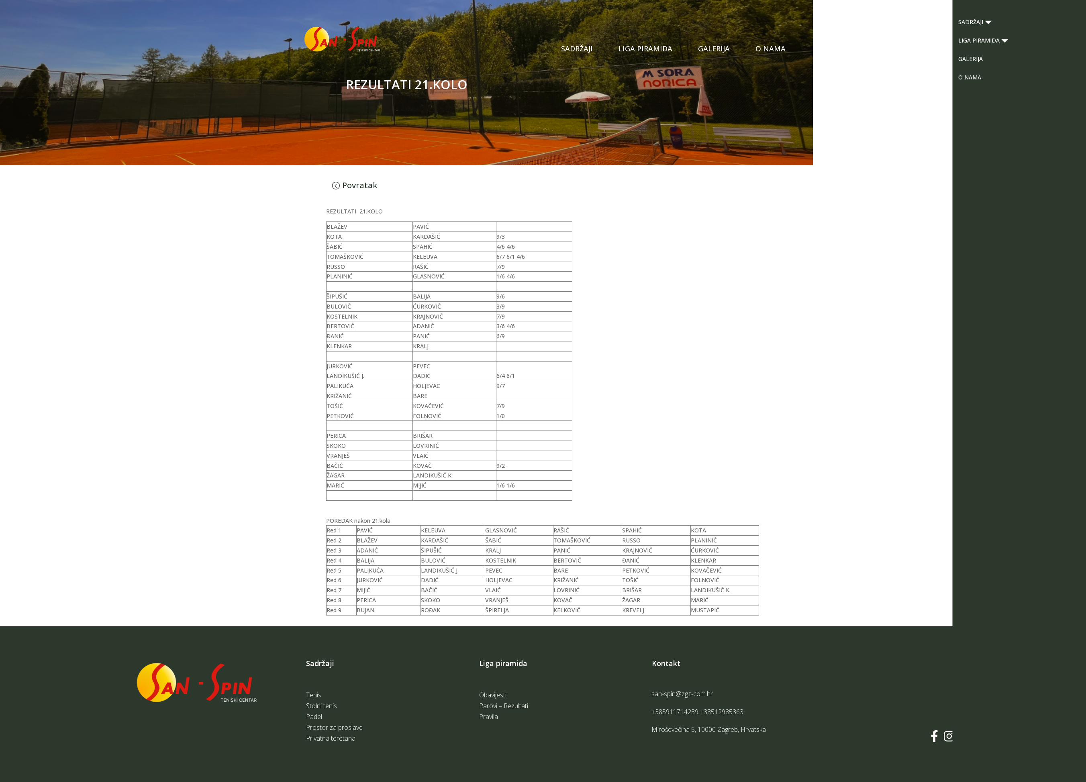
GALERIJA (714, 48)
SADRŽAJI (577, 48)
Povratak (359, 185)
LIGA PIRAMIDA (645, 48)
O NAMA (770, 48)
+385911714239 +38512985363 (697, 711)
